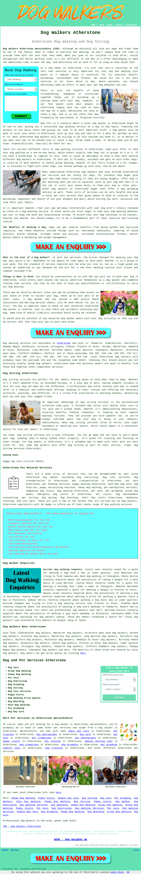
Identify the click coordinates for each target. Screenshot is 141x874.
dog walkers (42, 137)
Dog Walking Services (34, 805)
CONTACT (119, 25)
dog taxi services (116, 477)
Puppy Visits (46, 798)
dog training (54, 748)
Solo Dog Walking (28, 801)
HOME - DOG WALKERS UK (70, 839)
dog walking (67, 126)
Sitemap (5, 850)
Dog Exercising (61, 808)
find (12, 633)
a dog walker (104, 727)
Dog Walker (122, 801)
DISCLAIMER (131, 25)
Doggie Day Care (68, 798)
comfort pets (11, 748)
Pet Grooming (122, 798)
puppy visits (11, 741)
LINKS (101, 25)
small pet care (78, 731)
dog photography (46, 734)
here (83, 653)
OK (128, 872)
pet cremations (41, 738)
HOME (93, 25)
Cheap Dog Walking (23, 798)
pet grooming (109, 744)
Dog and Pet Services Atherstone (34, 660)
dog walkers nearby (52, 617)
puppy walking (81, 484)
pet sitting (52, 741)
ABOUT (110, 25)
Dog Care (105, 798)
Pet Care (42, 808)
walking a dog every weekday (81, 607)
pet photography (85, 738)
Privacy (136, 850)
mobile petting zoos (98, 741)
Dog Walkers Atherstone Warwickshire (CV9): (32, 48)
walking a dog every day (97, 600)
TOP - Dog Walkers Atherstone (22, 826)
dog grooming (69, 744)
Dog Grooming (49, 811)
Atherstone (63, 343)
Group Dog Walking (110, 805)
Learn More (117, 872)
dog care (85, 734)
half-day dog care (119, 484)
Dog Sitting (89, 798)
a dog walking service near (73, 603)
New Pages (15, 850)
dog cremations (29, 744)
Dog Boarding (59, 805)
